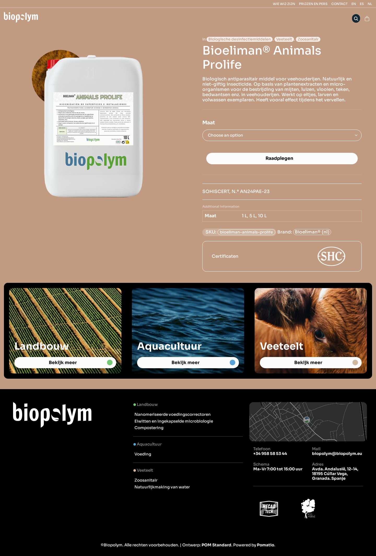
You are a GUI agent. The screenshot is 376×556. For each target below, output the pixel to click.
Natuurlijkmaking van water (162, 486)
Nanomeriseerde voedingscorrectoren (172, 414)
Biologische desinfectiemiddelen (239, 39)
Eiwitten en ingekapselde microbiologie (173, 421)
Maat (208, 123)
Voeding (142, 454)
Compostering (148, 427)
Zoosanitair (308, 39)
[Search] (356, 18)
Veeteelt (284, 39)
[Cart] (367, 18)
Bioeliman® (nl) (312, 232)
